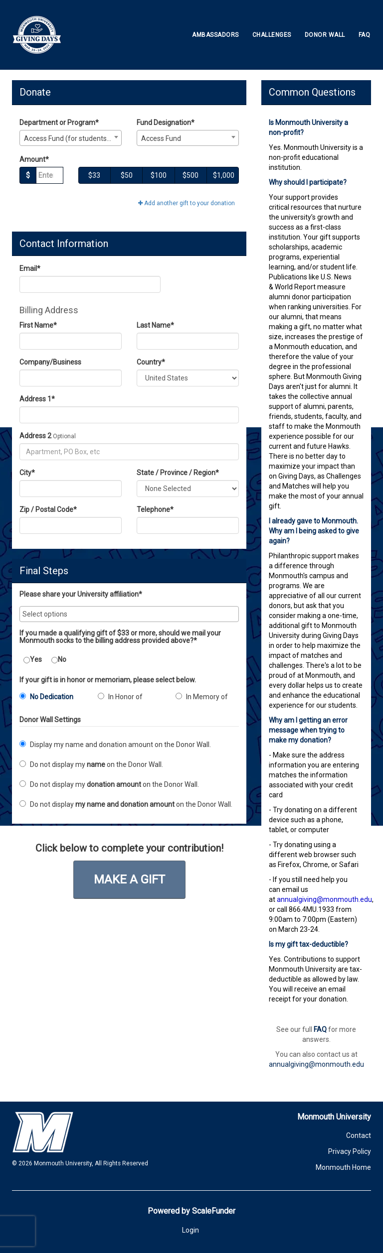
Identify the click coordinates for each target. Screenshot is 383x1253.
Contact (358, 1135)
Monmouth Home (343, 1167)
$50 (127, 175)
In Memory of (202, 697)
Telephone (155, 509)
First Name (38, 325)
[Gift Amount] (49, 175)
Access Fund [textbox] (161, 138)
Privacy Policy (349, 1151)
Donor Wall (325, 34)
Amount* (34, 159)
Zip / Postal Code (48, 509)
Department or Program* (59, 122)
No (58, 659)
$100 (159, 175)
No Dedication (46, 697)
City (27, 473)
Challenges (271, 34)
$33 (94, 175)
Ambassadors (215, 34)
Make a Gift (129, 879)
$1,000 (223, 175)
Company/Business (50, 362)
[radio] (51, 699)
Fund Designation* (165, 122)
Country (151, 362)
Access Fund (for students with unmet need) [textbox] (72, 138)
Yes (32, 659)
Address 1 (37, 399)
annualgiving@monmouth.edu (316, 1064)
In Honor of (120, 697)
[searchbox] (129, 614)
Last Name (155, 325)
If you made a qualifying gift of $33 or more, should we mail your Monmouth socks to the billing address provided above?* (120, 636)
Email (29, 268)
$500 (190, 175)
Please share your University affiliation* (80, 594)
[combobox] (70, 138)
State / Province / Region (178, 473)
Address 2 (35, 436)
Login (190, 1230)
